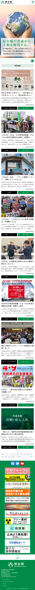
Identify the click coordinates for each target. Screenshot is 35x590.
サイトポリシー (7, 579)
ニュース (11, 150)
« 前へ (3, 454)
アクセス (5, 585)
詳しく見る (26, 108)
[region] (17, 29)
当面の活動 (11, 108)
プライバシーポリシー (8, 581)
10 (17, 454)
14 (31, 454)
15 (2, 456)
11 (21, 454)
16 (6, 456)
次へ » (32, 456)
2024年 (6, 108)
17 (9, 456)
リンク (4, 583)
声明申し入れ (11, 447)
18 (12, 456)
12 (24, 454)
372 (19, 456)
